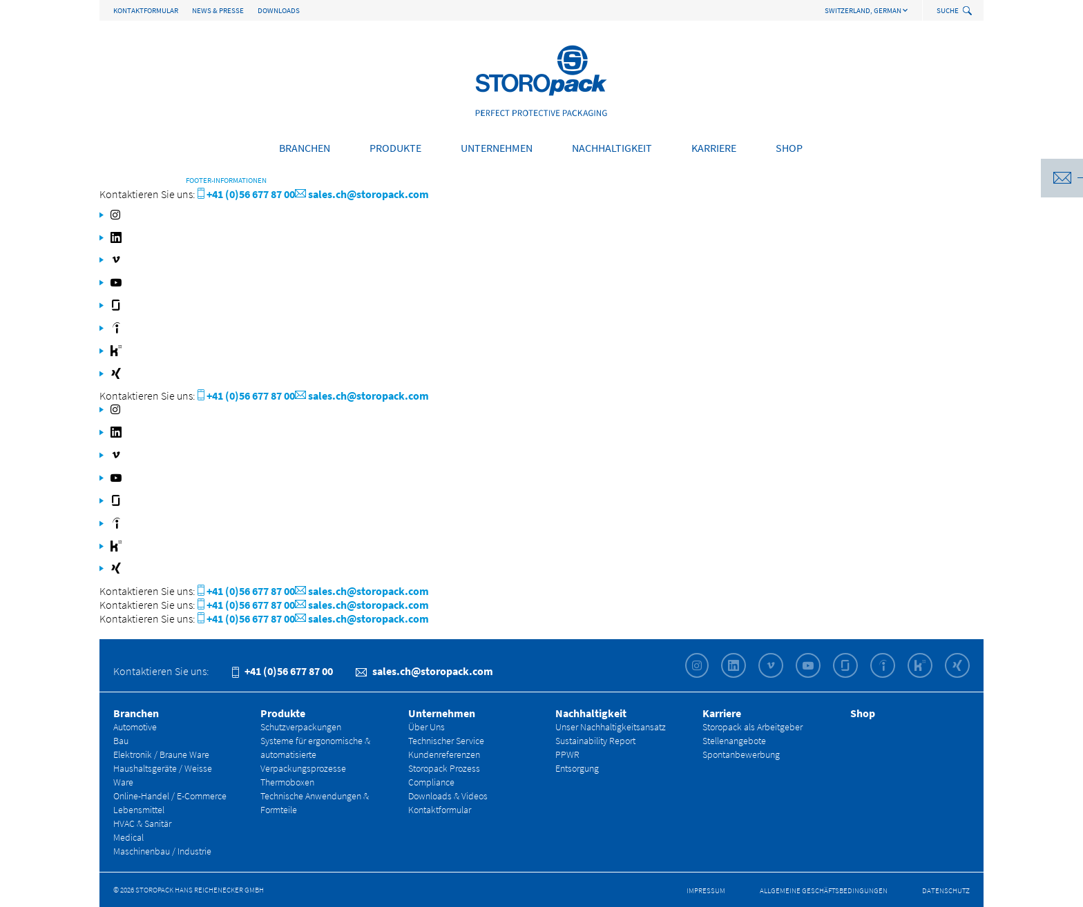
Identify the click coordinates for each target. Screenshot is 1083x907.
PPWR (567, 754)
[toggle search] (969, 11)
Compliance (431, 782)
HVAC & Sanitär (142, 823)
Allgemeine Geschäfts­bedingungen (824, 890)
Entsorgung (577, 768)
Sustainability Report (595, 740)
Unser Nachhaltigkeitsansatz (610, 727)
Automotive (135, 727)
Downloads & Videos (448, 796)
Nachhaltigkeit (612, 148)
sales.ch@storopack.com (362, 194)
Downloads (279, 10)
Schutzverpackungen (300, 727)
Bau (120, 740)
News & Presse (218, 10)
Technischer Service (446, 740)
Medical (128, 837)
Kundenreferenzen (444, 754)
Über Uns (426, 727)
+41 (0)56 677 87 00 (246, 194)
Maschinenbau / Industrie (162, 851)
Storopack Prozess (444, 768)
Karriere (713, 148)
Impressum (706, 890)
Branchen (304, 148)
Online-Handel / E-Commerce (170, 796)
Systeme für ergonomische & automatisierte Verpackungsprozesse (315, 754)
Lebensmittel (138, 809)
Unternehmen (497, 148)
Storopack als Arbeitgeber (752, 727)
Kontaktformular (145, 10)
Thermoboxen (287, 782)
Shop (789, 148)
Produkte (395, 148)
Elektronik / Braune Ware (161, 754)
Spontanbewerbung (741, 754)
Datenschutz (946, 890)
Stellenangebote (734, 740)
